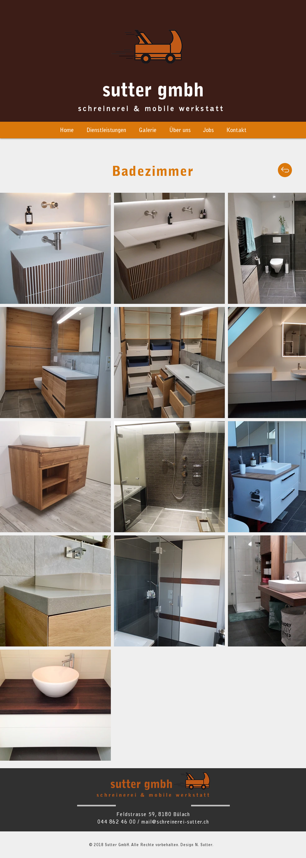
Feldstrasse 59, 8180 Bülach (153, 814)
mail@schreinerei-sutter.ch (175, 822)
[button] (180, 131)
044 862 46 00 (116, 822)
